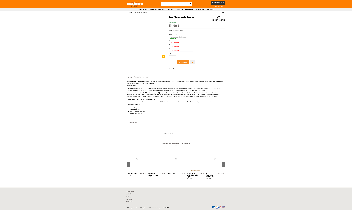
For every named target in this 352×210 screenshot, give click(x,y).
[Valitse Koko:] (173, 57)
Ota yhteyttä (129, 199)
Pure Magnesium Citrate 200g (210, 175)
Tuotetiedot (137, 77)
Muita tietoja (129, 201)
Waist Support (133, 173)
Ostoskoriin (183, 62)
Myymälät (128, 198)
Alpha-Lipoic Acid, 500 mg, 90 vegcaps (192, 175)
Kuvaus (129, 77)
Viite (170, 20)
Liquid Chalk (171, 173)
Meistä (127, 196)
